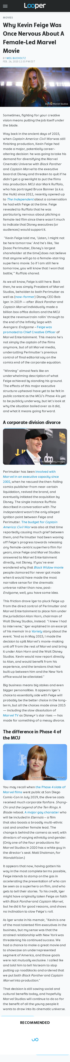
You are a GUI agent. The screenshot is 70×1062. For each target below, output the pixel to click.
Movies (8, 17)
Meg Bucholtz (16, 58)
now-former (25, 297)
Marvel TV (10, 715)
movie (48, 567)
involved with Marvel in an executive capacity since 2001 (31, 476)
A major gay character (42, 812)
